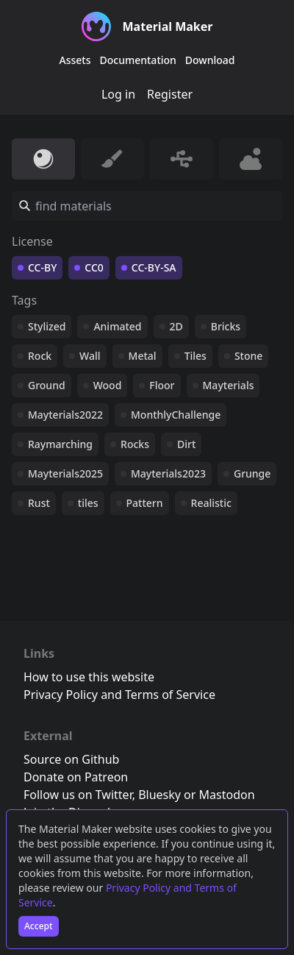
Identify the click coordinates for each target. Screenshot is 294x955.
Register (170, 94)
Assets (75, 60)
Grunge (252, 473)
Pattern (144, 503)
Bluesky (159, 795)
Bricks (225, 326)
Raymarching (60, 444)
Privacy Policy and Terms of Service (119, 694)
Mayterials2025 (65, 473)
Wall (89, 356)
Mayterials (228, 385)
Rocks (135, 444)
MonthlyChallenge (175, 415)
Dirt (186, 444)
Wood (107, 385)
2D (176, 326)
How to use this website (89, 677)
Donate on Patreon (76, 777)
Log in (118, 94)
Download (210, 60)
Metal (143, 356)
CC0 (94, 267)
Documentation (138, 60)
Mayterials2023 (168, 473)
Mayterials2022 (65, 415)
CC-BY (42, 267)
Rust (39, 503)
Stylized (46, 326)
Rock (39, 356)
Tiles (195, 356)
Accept (38, 926)
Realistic (211, 503)
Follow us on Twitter (78, 795)
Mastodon (227, 795)
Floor (161, 385)
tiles (88, 503)
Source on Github (71, 759)
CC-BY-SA (154, 267)
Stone (248, 356)
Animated (117, 326)
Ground (46, 385)
